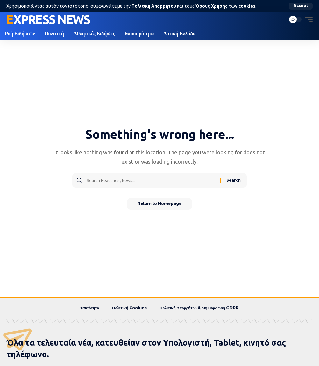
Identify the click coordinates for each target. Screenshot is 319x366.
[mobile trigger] (307, 19)
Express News (48, 19)
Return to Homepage (160, 203)
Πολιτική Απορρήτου (154, 6)
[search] (279, 19)
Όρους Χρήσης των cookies (227, 6)
